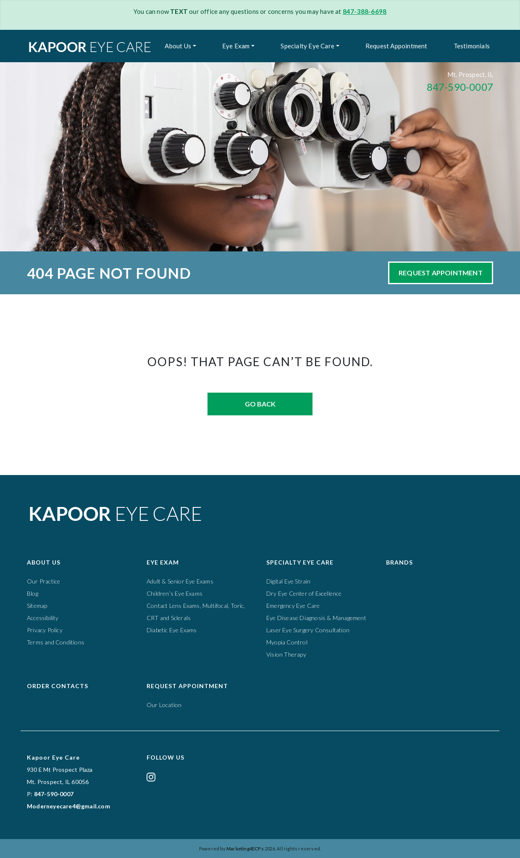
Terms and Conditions (55, 642)
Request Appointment (396, 46)
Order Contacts (57, 685)
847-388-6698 (364, 11)
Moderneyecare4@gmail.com (68, 806)
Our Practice (43, 581)
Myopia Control (286, 642)
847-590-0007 (460, 87)
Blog (32, 593)
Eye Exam (236, 46)
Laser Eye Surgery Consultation (307, 630)
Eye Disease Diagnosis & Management (316, 617)
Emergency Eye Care (293, 605)
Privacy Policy (45, 630)
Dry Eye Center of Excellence (304, 593)
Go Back (260, 404)
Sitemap (37, 605)
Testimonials (472, 46)
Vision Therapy (286, 654)
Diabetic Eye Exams (172, 630)
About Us (178, 46)
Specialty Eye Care (307, 46)
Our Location (164, 704)
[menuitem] (180, 46)
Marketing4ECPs (245, 848)
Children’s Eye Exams (174, 593)
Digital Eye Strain (288, 581)
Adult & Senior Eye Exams (180, 581)
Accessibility (43, 617)
